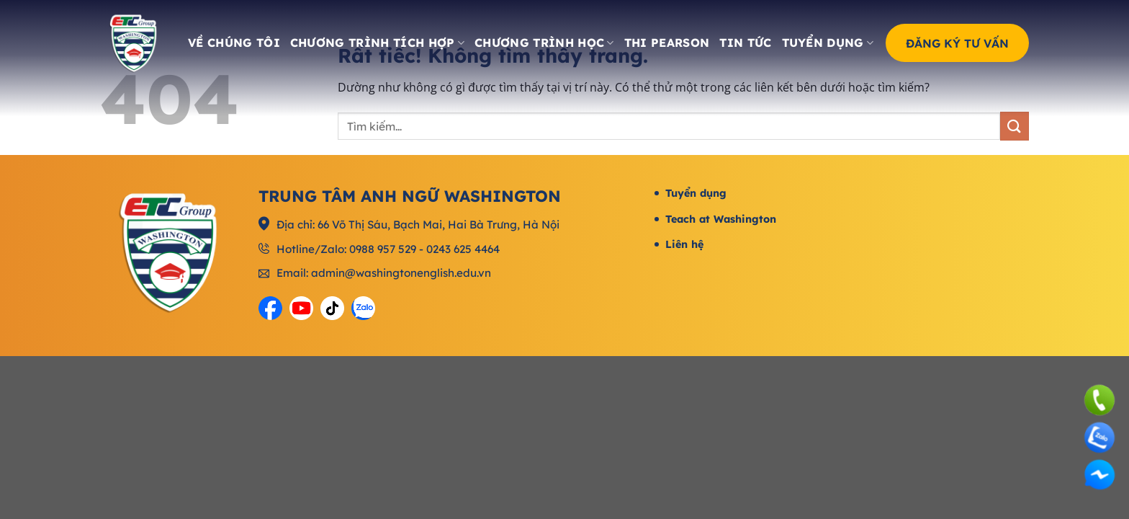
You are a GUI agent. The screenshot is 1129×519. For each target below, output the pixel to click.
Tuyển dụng (828, 42)
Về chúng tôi (234, 42)
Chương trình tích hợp (377, 42)
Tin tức (745, 42)
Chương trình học (544, 42)
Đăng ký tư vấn (957, 42)
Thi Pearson (667, 42)
